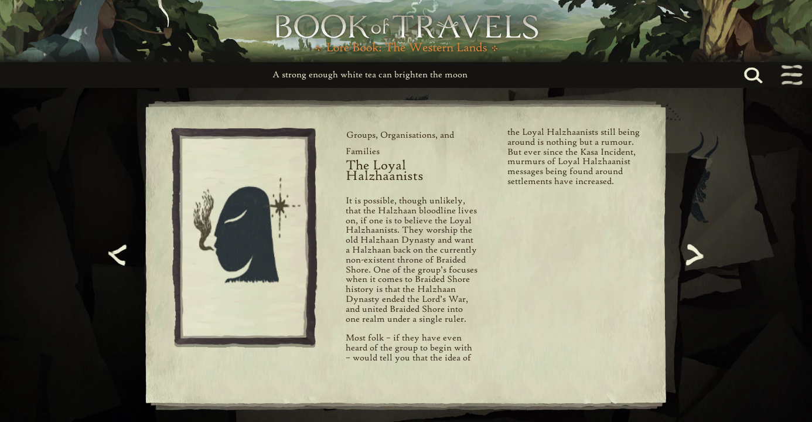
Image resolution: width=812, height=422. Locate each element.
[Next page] (693, 255)
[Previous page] (119, 255)
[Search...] (766, 75)
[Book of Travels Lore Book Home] (406, 31)
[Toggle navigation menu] (791, 75)
